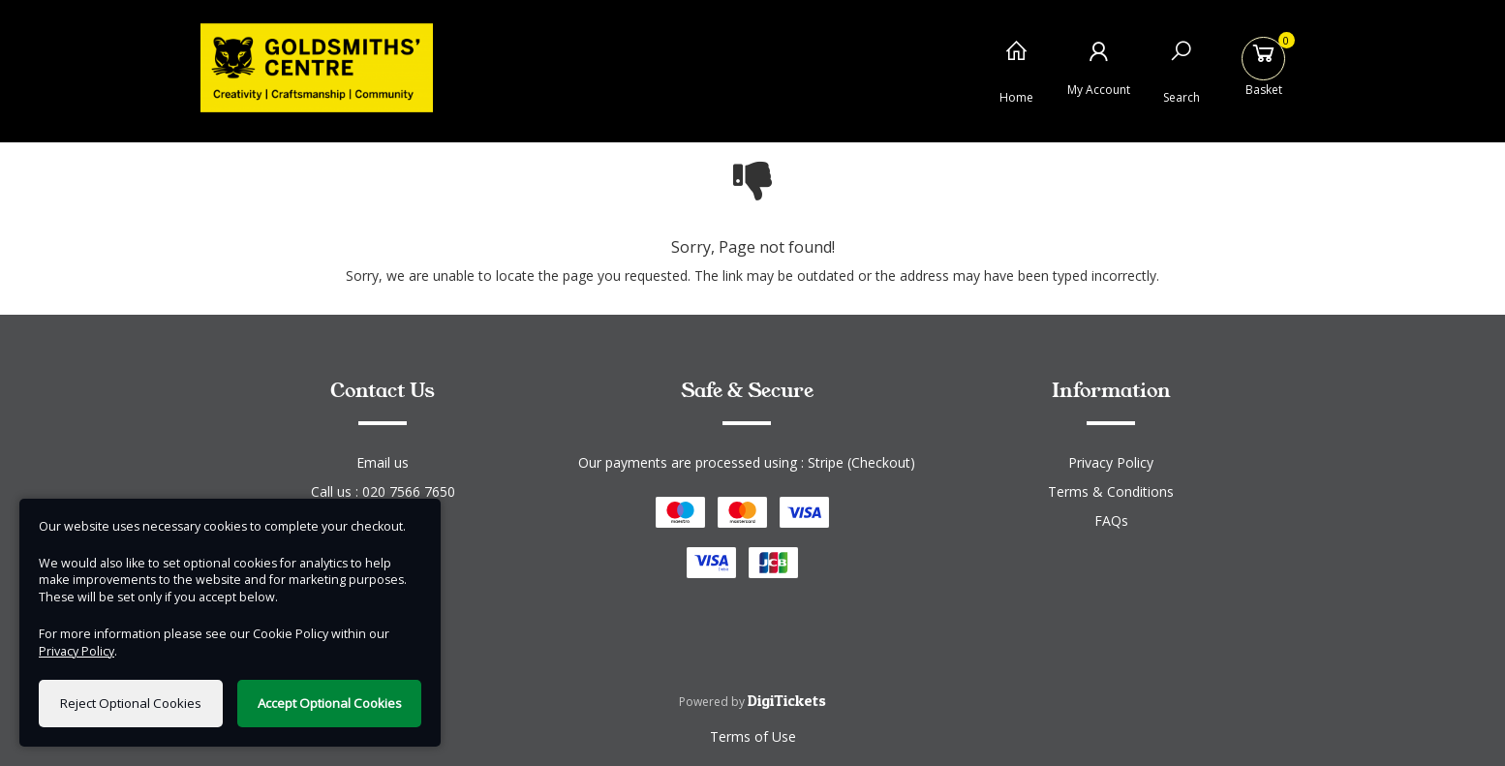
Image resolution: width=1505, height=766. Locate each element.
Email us (382, 462)
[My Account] (1099, 66)
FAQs (1111, 520)
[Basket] (1263, 66)
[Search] (1181, 66)
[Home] (1016, 66)
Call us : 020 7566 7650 (383, 491)
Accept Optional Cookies (330, 703)
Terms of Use (753, 736)
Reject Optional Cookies (130, 703)
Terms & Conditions (1111, 491)
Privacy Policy (1110, 462)
